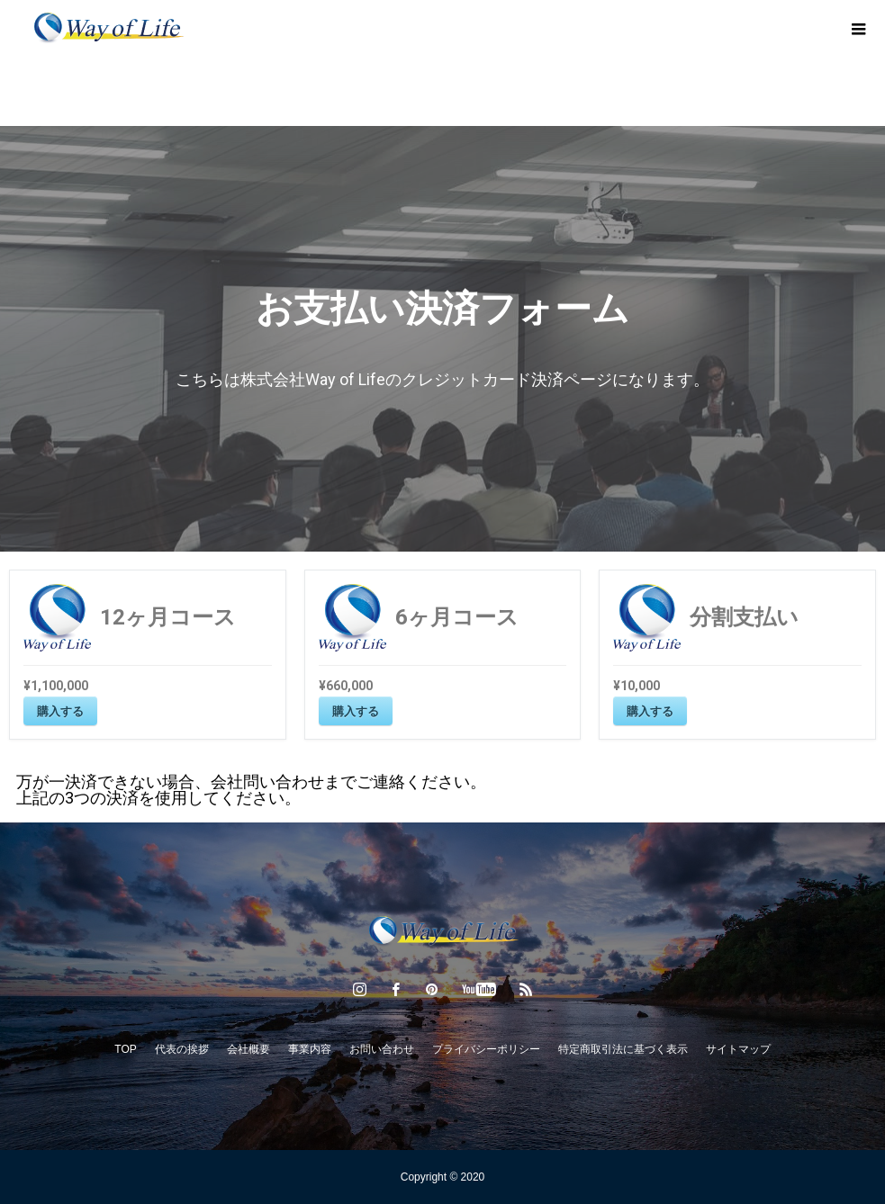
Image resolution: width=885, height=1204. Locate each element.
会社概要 (248, 1049)
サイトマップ (738, 1049)
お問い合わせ (381, 1049)
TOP (125, 1049)
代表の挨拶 (182, 1049)
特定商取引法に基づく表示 (623, 1049)
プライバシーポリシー (486, 1049)
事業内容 (309, 1049)
